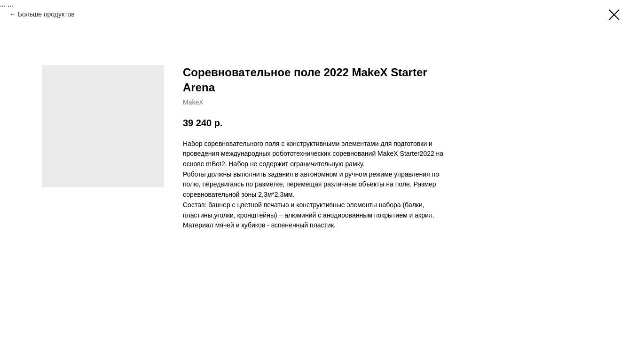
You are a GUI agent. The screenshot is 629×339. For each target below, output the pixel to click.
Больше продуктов (46, 14)
